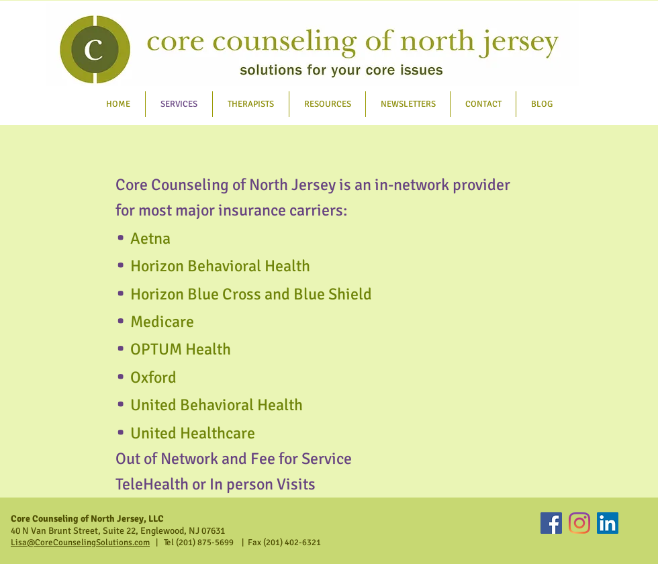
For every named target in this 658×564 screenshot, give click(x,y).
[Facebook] (551, 523)
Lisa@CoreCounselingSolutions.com (80, 542)
